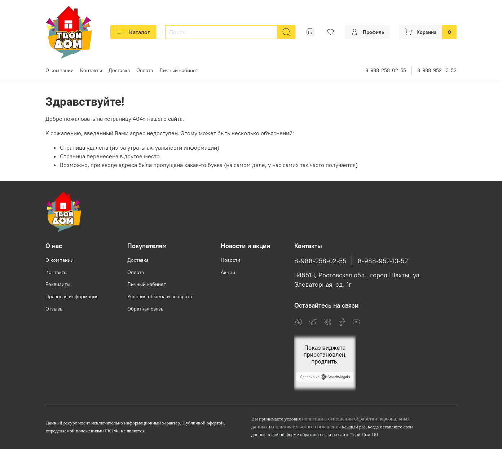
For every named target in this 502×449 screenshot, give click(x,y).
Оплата (144, 70)
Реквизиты (57, 284)
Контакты (91, 70)
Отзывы (54, 308)
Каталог (133, 32)
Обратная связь (145, 308)
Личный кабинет (178, 70)
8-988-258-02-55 (385, 70)
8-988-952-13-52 (437, 70)
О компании (59, 70)
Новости (230, 260)
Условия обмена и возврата (159, 296)
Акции (228, 272)
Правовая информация (71, 296)
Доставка (119, 70)
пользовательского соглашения (307, 427)
